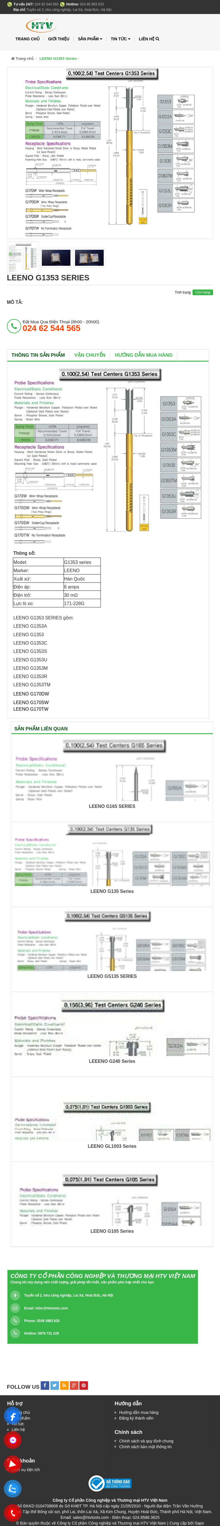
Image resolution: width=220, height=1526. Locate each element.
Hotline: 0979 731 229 (41, 1333)
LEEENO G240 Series (112, 1061)
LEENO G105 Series (112, 1231)
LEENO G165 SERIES (112, 806)
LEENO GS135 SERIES (112, 976)
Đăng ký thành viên (136, 1418)
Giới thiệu (58, 39)
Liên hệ (146, 39)
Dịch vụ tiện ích (26, 1469)
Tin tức (120, 39)
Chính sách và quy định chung (146, 1441)
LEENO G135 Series (112, 891)
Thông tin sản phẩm (38, 355)
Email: (46, 1308)
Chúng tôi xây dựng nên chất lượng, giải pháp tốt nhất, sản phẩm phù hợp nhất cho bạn (82, 1282)
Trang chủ (27, 39)
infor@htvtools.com (52, 1308)
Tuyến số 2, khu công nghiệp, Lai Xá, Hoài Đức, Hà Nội (68, 1295)
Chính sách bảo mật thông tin (145, 1446)
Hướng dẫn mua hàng (144, 355)
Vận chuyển (89, 355)
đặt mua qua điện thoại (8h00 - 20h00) (61, 325)
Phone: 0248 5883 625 (42, 1321)
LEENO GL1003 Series (112, 1146)
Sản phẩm (90, 39)
